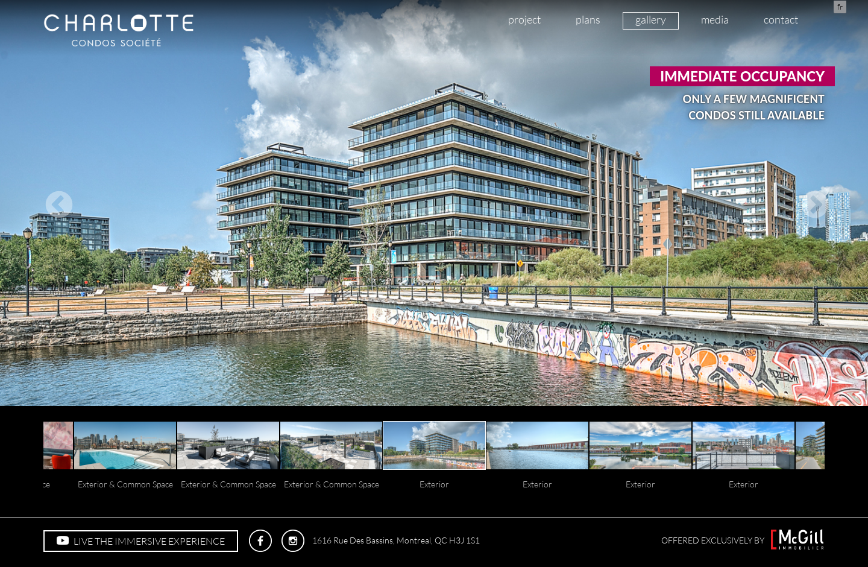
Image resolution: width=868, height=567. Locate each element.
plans (588, 19)
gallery (650, 19)
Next (812, 202)
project (524, 19)
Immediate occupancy (742, 76)
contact (781, 19)
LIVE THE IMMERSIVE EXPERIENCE (141, 541)
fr (840, 6)
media (715, 19)
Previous (56, 202)
